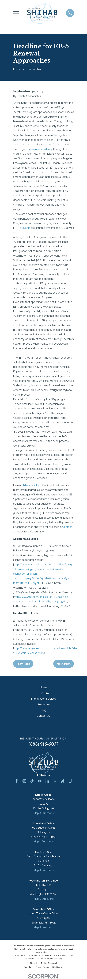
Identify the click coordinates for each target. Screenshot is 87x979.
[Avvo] (62, 781)
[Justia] (70, 781)
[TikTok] (32, 781)
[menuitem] (28, 967)
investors (25, 227)
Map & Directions (44, 813)
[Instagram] (24, 781)
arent (30, 601)
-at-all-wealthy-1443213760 (50, 601)
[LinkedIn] (47, 781)
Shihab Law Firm (31, 485)
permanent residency (40, 149)
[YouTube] (39, 781)
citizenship (28, 288)
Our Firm (43, 693)
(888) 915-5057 (43, 744)
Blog (43, 710)
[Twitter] (55, 781)
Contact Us (43, 715)
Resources (43, 704)
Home (43, 687)
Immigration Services (43, 698)
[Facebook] (16, 781)
